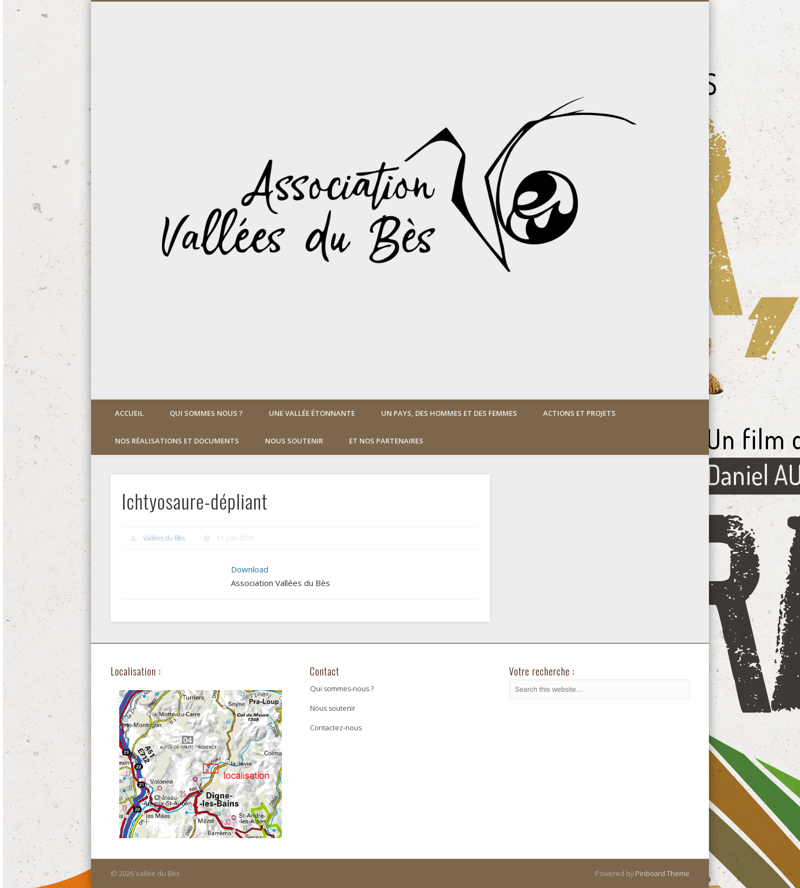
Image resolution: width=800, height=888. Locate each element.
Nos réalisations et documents (177, 441)
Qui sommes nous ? (206, 413)
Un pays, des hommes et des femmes (449, 413)
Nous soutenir (294, 441)
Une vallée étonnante (312, 413)
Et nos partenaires (386, 441)
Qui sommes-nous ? (341, 688)
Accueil (129, 413)
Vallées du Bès (164, 538)
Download (249, 569)
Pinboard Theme (662, 873)
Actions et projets (579, 413)
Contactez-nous (336, 727)
